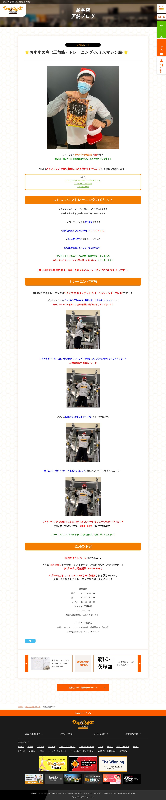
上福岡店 (40, 747)
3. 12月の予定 (83, 187)
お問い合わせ (88, 793)
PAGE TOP (83, 713)
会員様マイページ (162, 67)
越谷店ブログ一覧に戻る (83, 663)
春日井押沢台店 (122, 747)
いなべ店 (21, 751)
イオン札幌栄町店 (86, 747)
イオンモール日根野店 (57, 751)
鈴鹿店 (136, 747)
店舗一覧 (161, 17)
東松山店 (51, 747)
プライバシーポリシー (109, 793)
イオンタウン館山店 (67, 747)
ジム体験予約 (161, 47)
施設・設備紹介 (32, 734)
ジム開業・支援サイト (75, 793)
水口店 (32, 751)
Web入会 (161, 29)
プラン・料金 (66, 734)
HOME (20, 707)
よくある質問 (99, 734)
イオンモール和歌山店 (107, 751)
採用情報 (34, 793)
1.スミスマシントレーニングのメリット (83, 180)
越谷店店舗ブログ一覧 (32, 707)
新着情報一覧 (132, 734)
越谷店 (30, 747)
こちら (92, 558)
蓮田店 (21, 747)
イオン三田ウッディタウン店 (82, 751)
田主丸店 (123, 751)
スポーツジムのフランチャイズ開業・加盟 (52, 793)
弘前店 (100, 747)
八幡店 (41, 751)
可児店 (110, 747)
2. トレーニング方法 (83, 184)
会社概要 (97, 793)
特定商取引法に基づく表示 (126, 793)
